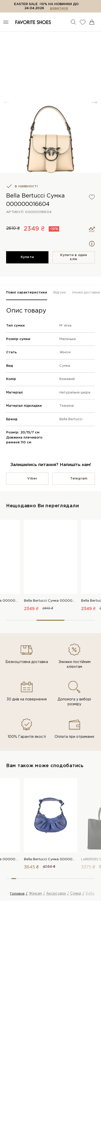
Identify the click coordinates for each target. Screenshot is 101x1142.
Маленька (67, 339)
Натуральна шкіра (74, 392)
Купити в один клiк (73, 257)
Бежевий (67, 379)
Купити (27, 257)
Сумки (75, 893)
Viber (32, 478)
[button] (94, 102)
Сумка (64, 365)
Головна (17, 893)
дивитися (59, 8)
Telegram (78, 478)
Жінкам (35, 893)
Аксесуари (56, 893)
